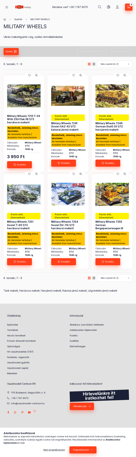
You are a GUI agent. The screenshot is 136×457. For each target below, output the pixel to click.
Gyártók (18, 19)
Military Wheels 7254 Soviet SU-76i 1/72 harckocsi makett (64, 225)
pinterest (22, 412)
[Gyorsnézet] (36, 75)
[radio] (93, 64)
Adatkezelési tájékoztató (83, 330)
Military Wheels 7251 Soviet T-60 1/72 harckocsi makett (20, 225)
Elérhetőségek (78, 346)
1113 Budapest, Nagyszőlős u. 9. (28, 392)
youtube (29, 412)
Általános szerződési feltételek (87, 324)
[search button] (99, 7)
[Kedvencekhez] (29, 75)
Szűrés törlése (117, 51)
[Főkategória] (5, 19)
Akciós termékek (16, 335)
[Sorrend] (114, 64)
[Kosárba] (19, 164)
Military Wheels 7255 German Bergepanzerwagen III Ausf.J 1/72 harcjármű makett (109, 228)
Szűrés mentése (89, 51)
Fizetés (74, 335)
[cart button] (128, 7)
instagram (15, 412)
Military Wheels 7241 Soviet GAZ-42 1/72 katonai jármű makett (64, 126)
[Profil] (117, 7)
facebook (8, 412)
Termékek (12, 330)
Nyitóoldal (12, 324)
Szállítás (74, 340)
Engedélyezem (81, 449)
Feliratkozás (80, 406)
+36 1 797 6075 (78, 7)
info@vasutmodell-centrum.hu (28, 403)
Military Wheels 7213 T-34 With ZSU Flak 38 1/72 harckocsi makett (23, 119)
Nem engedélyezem (54, 449)
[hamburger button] (7, 7)
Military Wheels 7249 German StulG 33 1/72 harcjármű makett (109, 126)
